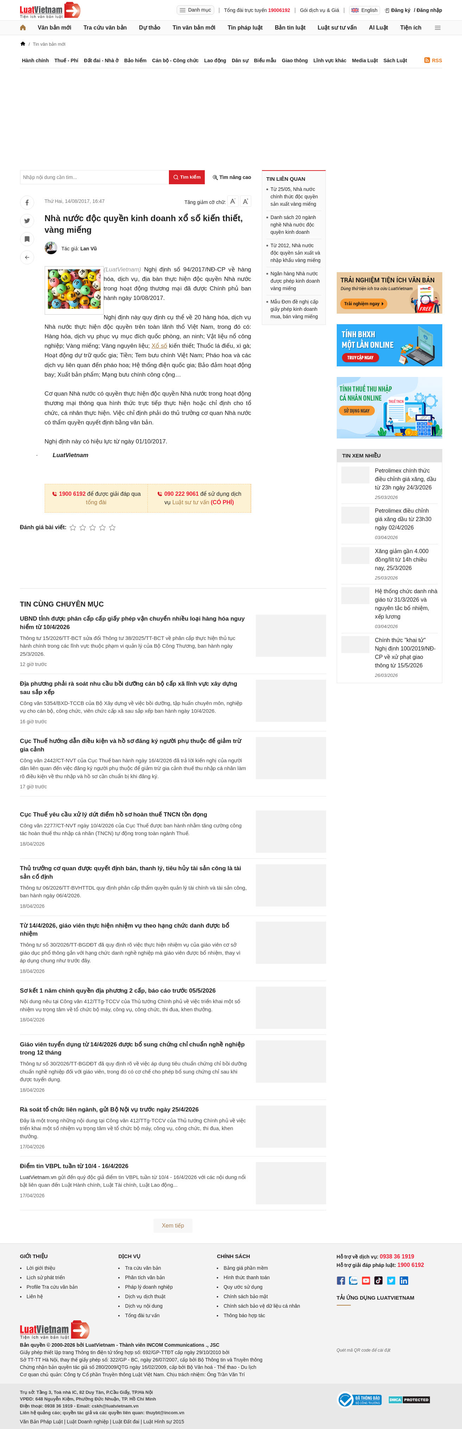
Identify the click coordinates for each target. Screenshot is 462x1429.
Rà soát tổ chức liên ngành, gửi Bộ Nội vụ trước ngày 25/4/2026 (109, 1109)
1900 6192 (69, 494)
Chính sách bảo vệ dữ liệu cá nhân (261, 1306)
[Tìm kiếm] (187, 177)
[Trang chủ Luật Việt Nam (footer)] (55, 1337)
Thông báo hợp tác (244, 1315)
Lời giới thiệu (41, 1268)
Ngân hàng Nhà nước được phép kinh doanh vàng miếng (295, 281)
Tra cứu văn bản (105, 28)
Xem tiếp (173, 1226)
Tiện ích (411, 28)
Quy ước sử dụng (242, 1287)
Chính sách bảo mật (245, 1296)
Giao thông (295, 60)
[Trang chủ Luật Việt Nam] (50, 10)
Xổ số (159, 345)
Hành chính (35, 60)
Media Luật (365, 60)
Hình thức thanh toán (246, 1277)
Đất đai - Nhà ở (101, 60)
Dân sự (240, 60)
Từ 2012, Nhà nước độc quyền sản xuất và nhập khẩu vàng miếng (296, 253)
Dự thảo (149, 28)
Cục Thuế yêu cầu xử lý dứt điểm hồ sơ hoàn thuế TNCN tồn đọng (113, 814)
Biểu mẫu (265, 60)
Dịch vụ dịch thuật (145, 1296)
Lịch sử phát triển (46, 1277)
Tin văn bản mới (193, 28)
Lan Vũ (88, 248)
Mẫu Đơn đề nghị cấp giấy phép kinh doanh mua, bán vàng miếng (294, 309)
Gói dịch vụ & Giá (319, 10)
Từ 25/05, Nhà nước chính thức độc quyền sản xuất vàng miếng (294, 196)
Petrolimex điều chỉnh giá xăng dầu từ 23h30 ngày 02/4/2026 (403, 519)
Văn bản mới (54, 28)
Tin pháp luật (245, 28)
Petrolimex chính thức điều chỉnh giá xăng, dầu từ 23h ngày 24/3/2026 (405, 479)
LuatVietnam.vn (38, 1177)
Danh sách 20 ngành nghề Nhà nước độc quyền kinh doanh (293, 224)
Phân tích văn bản (145, 1277)
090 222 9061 (178, 494)
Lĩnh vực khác (330, 60)
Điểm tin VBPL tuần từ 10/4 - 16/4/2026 (74, 1166)
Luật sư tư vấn (337, 28)
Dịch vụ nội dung (144, 1306)
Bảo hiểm (135, 60)
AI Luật (378, 28)
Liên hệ (35, 1296)
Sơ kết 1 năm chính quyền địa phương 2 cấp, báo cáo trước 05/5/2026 (118, 990)
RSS (433, 60)
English (365, 10)
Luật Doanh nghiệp (88, 1421)
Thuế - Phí (66, 60)
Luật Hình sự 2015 (163, 1421)
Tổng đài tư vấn (142, 1315)
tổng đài (96, 502)
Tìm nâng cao (232, 177)
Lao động (215, 60)
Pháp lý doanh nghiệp (149, 1287)
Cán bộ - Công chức (175, 60)
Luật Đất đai (126, 1421)
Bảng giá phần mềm (245, 1268)
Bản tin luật (290, 28)
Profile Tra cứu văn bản (52, 1287)
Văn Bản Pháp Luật (41, 1421)
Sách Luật (395, 60)
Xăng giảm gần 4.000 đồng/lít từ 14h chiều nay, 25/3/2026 (402, 559)
